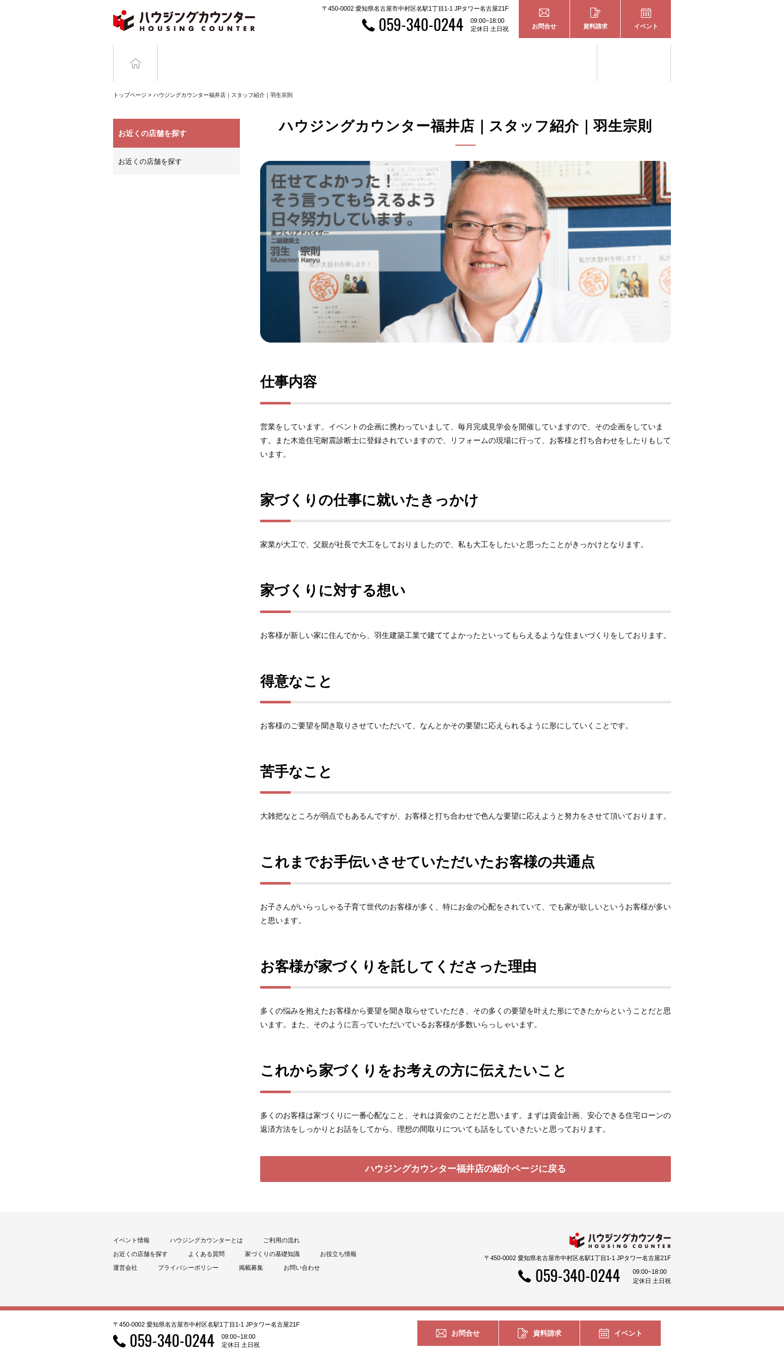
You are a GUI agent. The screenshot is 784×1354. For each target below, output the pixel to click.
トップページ (130, 80)
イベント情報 (131, 1225)
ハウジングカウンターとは (206, 1225)
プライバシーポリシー (188, 1252)
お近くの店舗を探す (150, 146)
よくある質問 (206, 1238)
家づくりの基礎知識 (560, 55)
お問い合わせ (301, 1252)
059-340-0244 (421, 24)
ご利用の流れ (281, 1225)
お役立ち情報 (634, 55)
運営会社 (125, 1252)
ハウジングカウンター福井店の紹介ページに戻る (465, 1153)
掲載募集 (251, 1252)
